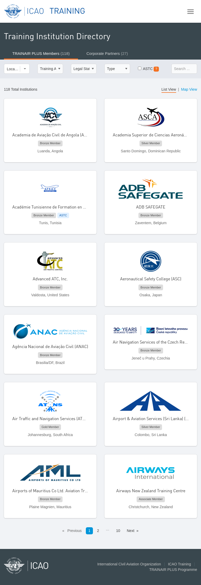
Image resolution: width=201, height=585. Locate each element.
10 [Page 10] (118, 531)
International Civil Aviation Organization (129, 564)
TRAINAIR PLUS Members (41, 53)
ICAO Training (179, 564)
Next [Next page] (131, 531)
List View (168, 89)
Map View (189, 89)
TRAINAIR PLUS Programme (173, 569)
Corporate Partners (107, 53)
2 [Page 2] (98, 531)
